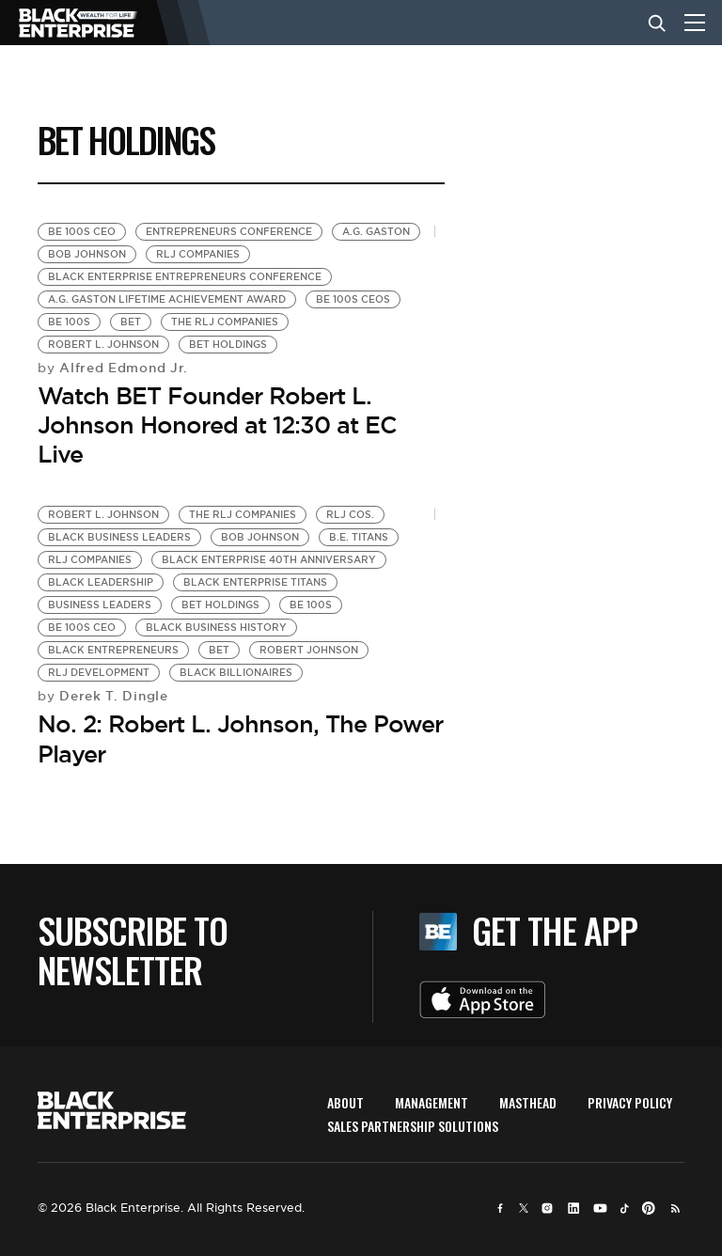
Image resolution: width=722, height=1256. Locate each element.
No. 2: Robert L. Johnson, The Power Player (240, 738)
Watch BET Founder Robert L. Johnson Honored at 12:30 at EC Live (217, 425)
